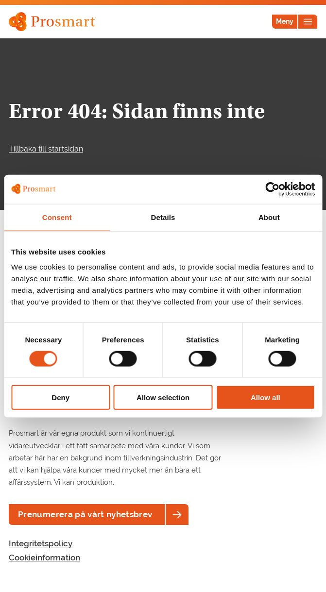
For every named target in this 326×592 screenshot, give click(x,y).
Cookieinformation (44, 557)
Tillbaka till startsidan (46, 148)
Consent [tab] (57, 217)
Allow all (265, 397)
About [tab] (269, 217)
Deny (60, 397)
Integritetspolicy (40, 543)
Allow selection (163, 397)
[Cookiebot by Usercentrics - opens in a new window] (272, 189)
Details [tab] (163, 217)
